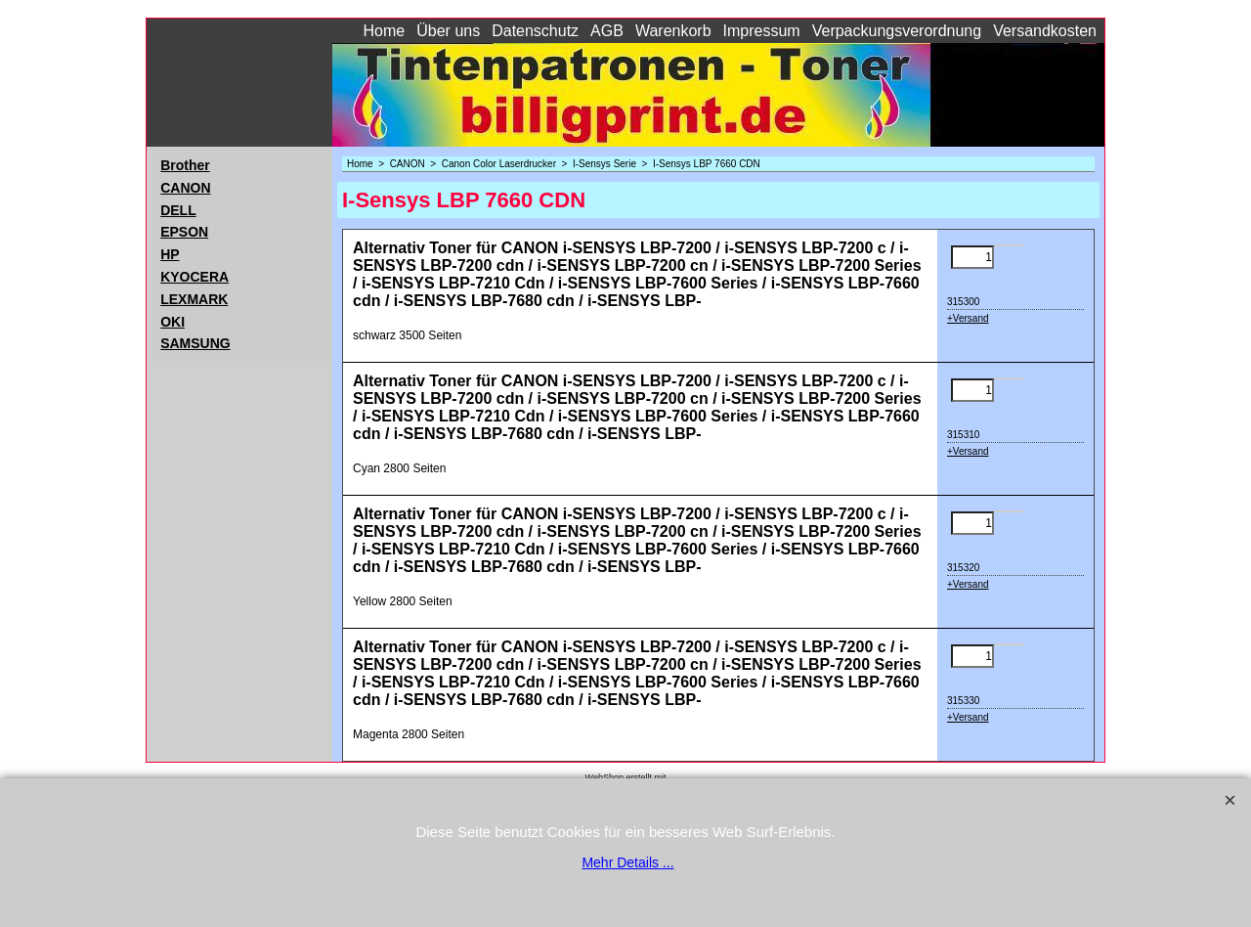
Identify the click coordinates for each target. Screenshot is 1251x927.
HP (169, 254)
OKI (172, 322)
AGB (607, 30)
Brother (185, 165)
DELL (178, 210)
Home (385, 30)
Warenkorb (673, 30)
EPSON (184, 232)
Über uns (448, 30)
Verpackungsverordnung (896, 30)
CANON (185, 188)
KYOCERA (194, 277)
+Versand (968, 318)
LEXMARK (194, 299)
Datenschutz (535, 30)
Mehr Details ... (627, 862)
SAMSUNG (195, 343)
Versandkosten (1045, 30)
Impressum (761, 30)
